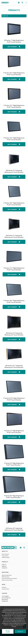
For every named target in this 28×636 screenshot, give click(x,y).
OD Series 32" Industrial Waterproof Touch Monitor (14, 529)
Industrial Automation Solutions (9, 578)
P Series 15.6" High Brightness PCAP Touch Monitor (14, 204)
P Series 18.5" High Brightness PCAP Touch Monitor (14, 301)
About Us (5, 551)
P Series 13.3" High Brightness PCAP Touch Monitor (14, 138)
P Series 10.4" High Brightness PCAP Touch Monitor (14, 73)
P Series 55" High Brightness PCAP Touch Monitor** (14, 464)
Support (4, 593)
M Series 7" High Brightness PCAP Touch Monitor (14, 41)
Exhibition (4, 587)
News (3, 584)
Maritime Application (7, 575)
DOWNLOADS (5, 601)
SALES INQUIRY (5, 596)
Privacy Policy (5, 556)
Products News (5, 589)
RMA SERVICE (5, 599)
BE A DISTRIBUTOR (6, 598)
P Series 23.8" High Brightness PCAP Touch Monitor (14, 399)
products (5, 562)
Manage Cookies (8, 631)
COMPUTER (4, 568)
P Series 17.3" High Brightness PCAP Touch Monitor (14, 269)
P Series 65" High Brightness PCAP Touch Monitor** (14, 496)
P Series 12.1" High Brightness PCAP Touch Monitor (14, 106)
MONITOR (4, 566)
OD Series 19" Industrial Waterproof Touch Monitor (14, 334)
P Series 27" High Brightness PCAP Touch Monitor (14, 431)
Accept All (20, 631)
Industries (5, 572)
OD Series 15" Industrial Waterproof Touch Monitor (14, 171)
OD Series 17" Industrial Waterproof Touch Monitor (14, 236)
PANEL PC (4, 564)
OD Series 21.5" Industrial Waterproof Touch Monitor (14, 366)
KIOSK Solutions (5, 577)
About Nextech (5, 554)
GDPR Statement (6, 557)
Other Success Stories (7, 580)
